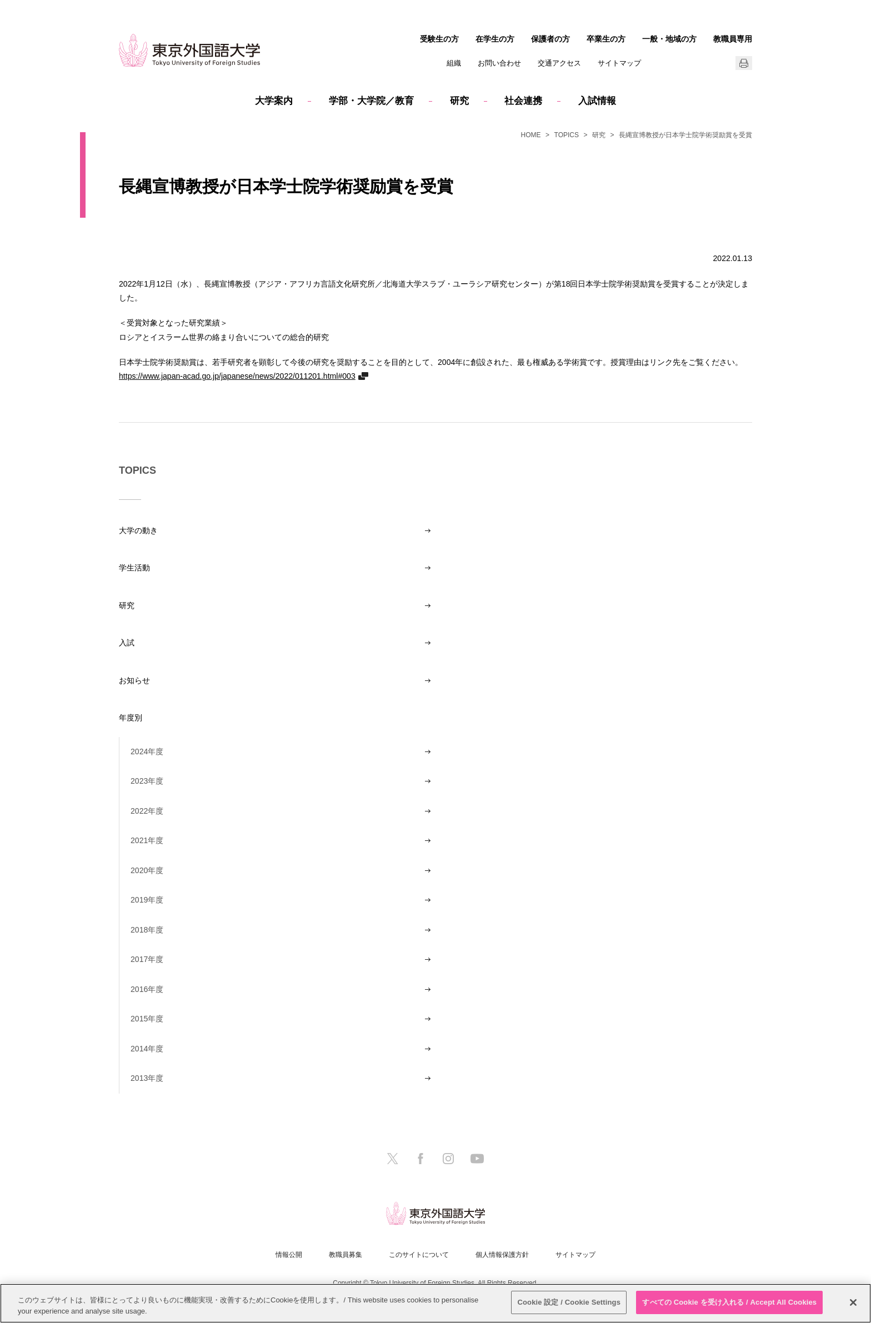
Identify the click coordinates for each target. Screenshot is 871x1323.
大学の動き (138, 530)
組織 (454, 63)
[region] (435, 1303)
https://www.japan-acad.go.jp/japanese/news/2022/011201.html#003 (237, 375)
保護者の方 (550, 38)
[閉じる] (853, 1302)
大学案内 (274, 101)
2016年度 (147, 989)
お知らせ (134, 680)
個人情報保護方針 (502, 1255)
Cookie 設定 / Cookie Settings (568, 1302)
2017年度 (147, 959)
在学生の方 (494, 38)
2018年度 (147, 929)
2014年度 (147, 1048)
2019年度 (147, 899)
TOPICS (566, 135)
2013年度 (147, 1078)
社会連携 (523, 101)
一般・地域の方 (669, 38)
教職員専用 (732, 38)
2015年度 (147, 1018)
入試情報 (597, 101)
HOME (531, 135)
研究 (459, 101)
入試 (126, 642)
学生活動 (134, 567)
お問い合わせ (499, 63)
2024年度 (147, 751)
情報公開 (289, 1255)
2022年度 (147, 810)
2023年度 (147, 780)
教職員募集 (345, 1255)
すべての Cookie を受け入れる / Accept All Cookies (729, 1302)
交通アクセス (559, 63)
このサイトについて (419, 1255)
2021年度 (147, 840)
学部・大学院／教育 (371, 101)
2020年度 (147, 870)
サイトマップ (619, 63)
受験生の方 (439, 38)
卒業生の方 (606, 38)
